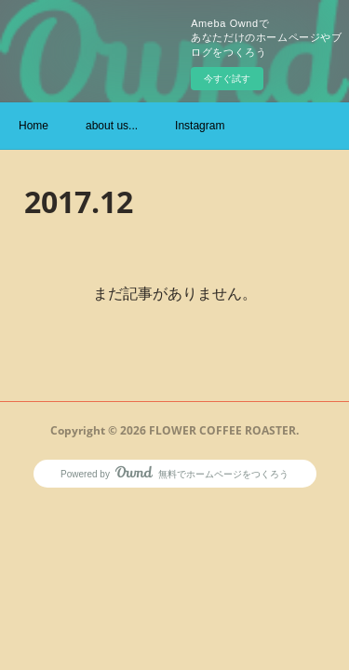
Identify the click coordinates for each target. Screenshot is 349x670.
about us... (112, 125)
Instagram (199, 125)
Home (33, 125)
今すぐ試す (227, 79)
